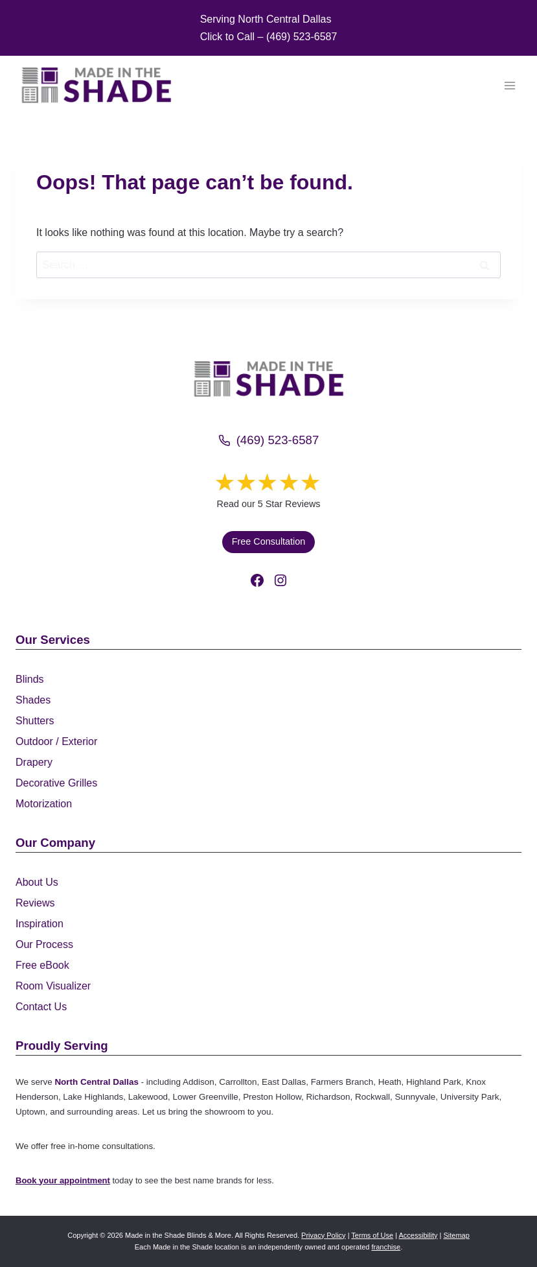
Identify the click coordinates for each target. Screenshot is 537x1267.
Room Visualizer (53, 985)
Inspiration (39, 923)
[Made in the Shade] (269, 379)
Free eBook (42, 965)
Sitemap (456, 1235)
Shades (33, 699)
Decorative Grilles (56, 782)
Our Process (44, 944)
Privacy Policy (323, 1235)
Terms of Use (372, 1235)
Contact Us (41, 1006)
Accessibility (418, 1235)
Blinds (30, 679)
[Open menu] (509, 85)
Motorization (44, 803)
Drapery (34, 762)
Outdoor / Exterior (56, 741)
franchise (386, 1247)
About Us (37, 882)
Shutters (35, 720)
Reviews (35, 902)
